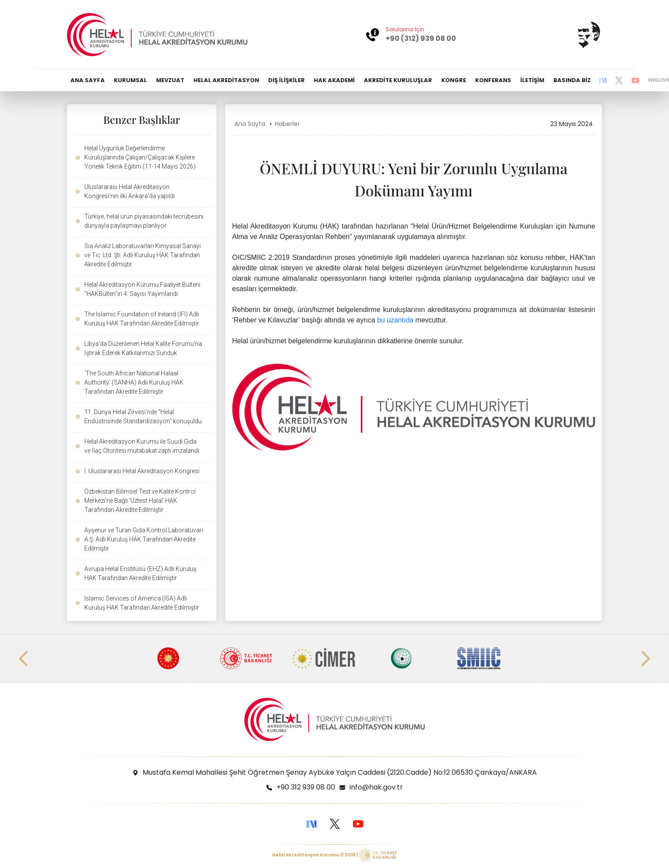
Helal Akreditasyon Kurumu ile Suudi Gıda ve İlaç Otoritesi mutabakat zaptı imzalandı (141, 446)
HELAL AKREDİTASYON (226, 80)
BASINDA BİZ (572, 80)
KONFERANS (493, 80)
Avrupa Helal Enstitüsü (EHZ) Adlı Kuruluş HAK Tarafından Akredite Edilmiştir (140, 573)
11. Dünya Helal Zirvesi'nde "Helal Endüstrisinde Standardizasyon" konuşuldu (143, 416)
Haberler (287, 123)
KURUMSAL (130, 80)
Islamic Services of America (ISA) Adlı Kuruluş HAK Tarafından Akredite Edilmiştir (141, 603)
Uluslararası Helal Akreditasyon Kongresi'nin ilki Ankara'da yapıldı (129, 191)
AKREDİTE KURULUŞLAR (398, 80)
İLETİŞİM (532, 80)
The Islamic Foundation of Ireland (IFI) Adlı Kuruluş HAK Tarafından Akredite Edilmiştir (141, 319)
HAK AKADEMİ (334, 80)
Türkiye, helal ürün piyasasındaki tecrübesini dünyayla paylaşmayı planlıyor (143, 221)
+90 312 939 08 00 (305, 787)
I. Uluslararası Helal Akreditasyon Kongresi (142, 471)
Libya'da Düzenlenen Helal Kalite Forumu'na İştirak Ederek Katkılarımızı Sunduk (143, 348)
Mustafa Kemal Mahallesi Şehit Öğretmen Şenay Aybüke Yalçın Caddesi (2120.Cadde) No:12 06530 (340, 772)
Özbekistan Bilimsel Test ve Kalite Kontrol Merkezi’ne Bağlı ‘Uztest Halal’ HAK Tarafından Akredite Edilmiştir (140, 500)
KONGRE (453, 80)
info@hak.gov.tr (376, 787)
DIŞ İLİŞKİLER (286, 80)
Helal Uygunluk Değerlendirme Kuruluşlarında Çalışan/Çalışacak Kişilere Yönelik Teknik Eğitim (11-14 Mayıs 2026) (140, 157)
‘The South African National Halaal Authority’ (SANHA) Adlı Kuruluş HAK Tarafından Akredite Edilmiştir (133, 382)
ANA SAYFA (87, 80)
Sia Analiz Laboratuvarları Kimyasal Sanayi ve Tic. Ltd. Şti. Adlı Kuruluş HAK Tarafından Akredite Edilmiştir (142, 255)
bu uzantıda (395, 320)
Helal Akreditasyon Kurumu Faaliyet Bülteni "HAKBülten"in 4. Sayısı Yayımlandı (142, 289)
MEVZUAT (170, 80)
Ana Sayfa (249, 123)
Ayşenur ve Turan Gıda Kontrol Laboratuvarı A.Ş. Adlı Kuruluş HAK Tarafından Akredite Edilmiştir (143, 539)
